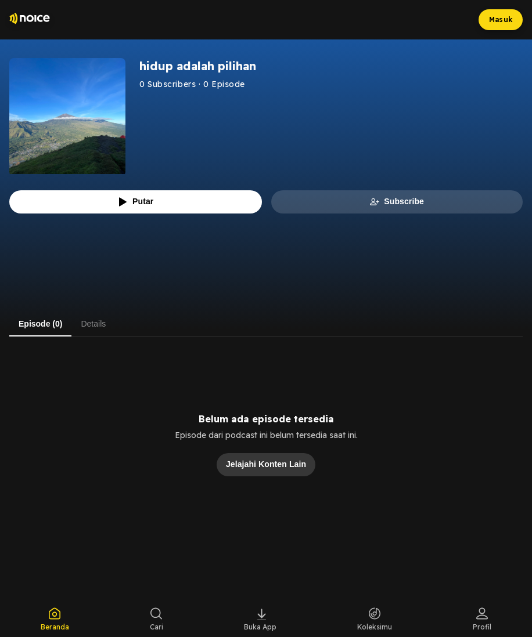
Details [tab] (93, 323)
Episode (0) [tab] (40, 323)
